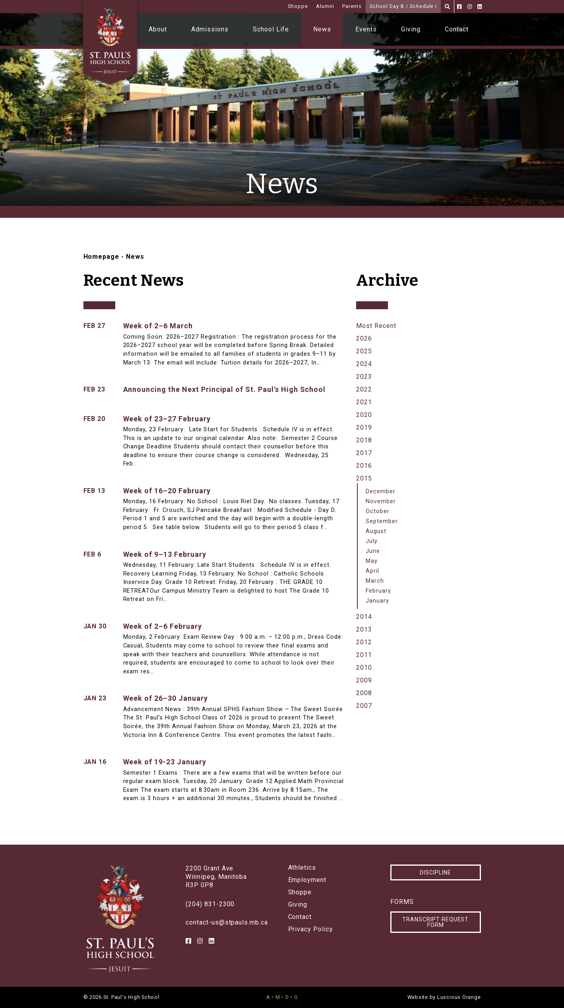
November (381, 501)
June (373, 551)
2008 (364, 693)
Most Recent (376, 326)
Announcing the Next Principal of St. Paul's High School (224, 389)
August (376, 531)
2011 (364, 655)
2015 (364, 478)
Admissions (210, 29)
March (375, 581)
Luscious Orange (459, 997)
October (378, 511)
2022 (364, 389)
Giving (411, 29)
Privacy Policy (310, 929)
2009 (364, 680)
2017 (364, 453)
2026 (364, 338)
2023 (364, 376)
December (380, 491)
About (158, 29)
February (378, 590)
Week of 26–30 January (165, 698)
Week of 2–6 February (162, 626)
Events (366, 29)
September (382, 521)
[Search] (447, 6)
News (322, 29)
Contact (457, 29)
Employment (307, 880)
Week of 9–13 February (164, 554)
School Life (271, 29)
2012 (364, 642)
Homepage (101, 256)
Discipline (435, 872)
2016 (364, 465)
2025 (364, 351)
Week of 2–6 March (158, 326)
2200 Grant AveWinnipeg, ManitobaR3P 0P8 (216, 877)
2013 (364, 629)
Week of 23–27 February (167, 419)
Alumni (325, 6)
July (372, 541)
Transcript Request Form (435, 922)
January (377, 600)
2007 (364, 705)
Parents (352, 6)
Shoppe (298, 6)
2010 (364, 667)
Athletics (302, 868)
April (372, 571)
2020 (364, 415)
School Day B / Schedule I (403, 6)
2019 (364, 427)
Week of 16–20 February (167, 491)
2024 (364, 364)
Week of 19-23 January (164, 762)
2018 (364, 440)
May (372, 561)
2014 (364, 616)
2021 (364, 402)
